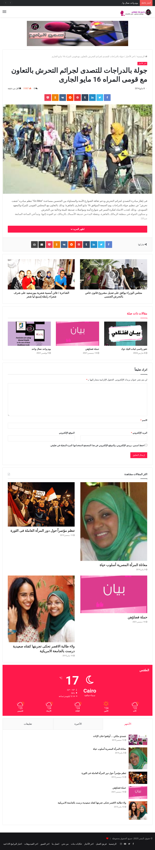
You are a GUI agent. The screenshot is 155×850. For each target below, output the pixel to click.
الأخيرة (78, 723)
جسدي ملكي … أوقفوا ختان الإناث (109, 736)
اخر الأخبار (130, 56)
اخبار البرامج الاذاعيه (12, 844)
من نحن (65, 844)
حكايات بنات (76, 844)
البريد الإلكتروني (139, 433)
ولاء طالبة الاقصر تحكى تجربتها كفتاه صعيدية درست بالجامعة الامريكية (92, 802)
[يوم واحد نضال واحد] (29, 334)
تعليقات (28, 723)
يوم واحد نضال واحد (41, 349)
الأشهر (127, 723)
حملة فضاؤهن (132, 3)
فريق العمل (101, 844)
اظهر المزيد (78, 229)
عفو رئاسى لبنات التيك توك (134, 349)
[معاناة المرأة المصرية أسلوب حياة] (113, 521)
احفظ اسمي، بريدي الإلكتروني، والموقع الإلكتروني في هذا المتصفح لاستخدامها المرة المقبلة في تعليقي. (97, 445)
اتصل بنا (55, 844)
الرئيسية (142, 56)
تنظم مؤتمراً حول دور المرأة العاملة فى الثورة (42, 531)
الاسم (143, 420)
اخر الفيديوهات (31, 844)
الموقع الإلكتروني (67, 433)
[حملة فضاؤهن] (77, 334)
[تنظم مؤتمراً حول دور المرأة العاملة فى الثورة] (41, 504)
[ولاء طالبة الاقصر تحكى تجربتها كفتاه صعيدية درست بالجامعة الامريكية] (41, 609)
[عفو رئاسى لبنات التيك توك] (125, 334)
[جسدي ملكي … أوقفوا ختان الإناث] (138, 740)
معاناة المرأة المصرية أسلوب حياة (123, 565)
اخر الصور (44, 844)
